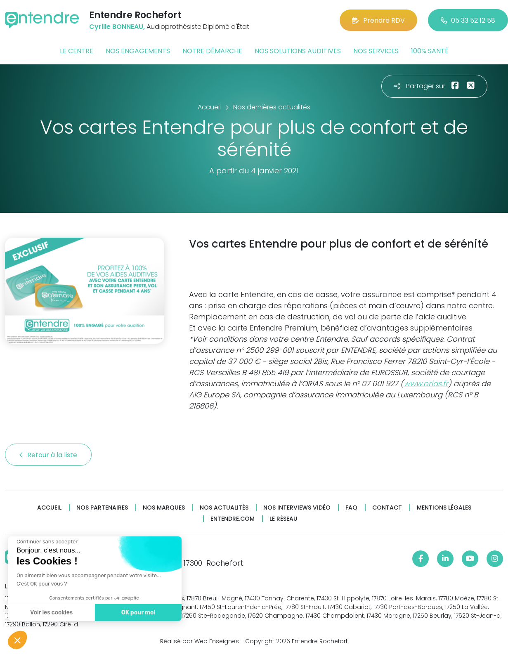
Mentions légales (444, 507)
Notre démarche (212, 51)
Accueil (49, 507)
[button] (17, 640)
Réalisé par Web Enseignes (199, 641)
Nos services (376, 51)
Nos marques (164, 507)
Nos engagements (138, 51)
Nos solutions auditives (298, 51)
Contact (387, 507)
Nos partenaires (102, 507)
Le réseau (283, 518)
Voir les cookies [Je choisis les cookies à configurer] (50, 612)
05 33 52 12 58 (468, 20)
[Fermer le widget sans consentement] (46, 542)
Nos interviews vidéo (297, 507)
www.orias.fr (426, 383)
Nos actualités (224, 507)
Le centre (76, 51)
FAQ (351, 507)
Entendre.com (232, 518)
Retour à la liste (48, 455)
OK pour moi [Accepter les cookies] (137, 612)
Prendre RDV (378, 20)
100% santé (430, 51)
